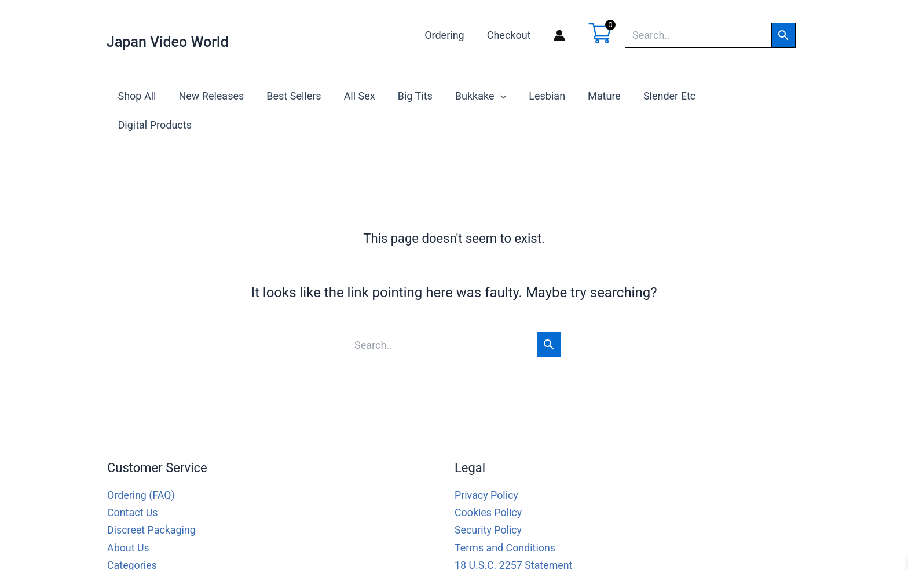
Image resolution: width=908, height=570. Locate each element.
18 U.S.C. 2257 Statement (514, 535)
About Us (128, 517)
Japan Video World (168, 42)
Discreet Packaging (151, 500)
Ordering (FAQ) (141, 466)
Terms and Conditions (505, 517)
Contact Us (132, 483)
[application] (498, 96)
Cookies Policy (488, 483)
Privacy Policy (487, 466)
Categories (132, 535)
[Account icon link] (559, 35)
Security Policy (488, 500)
